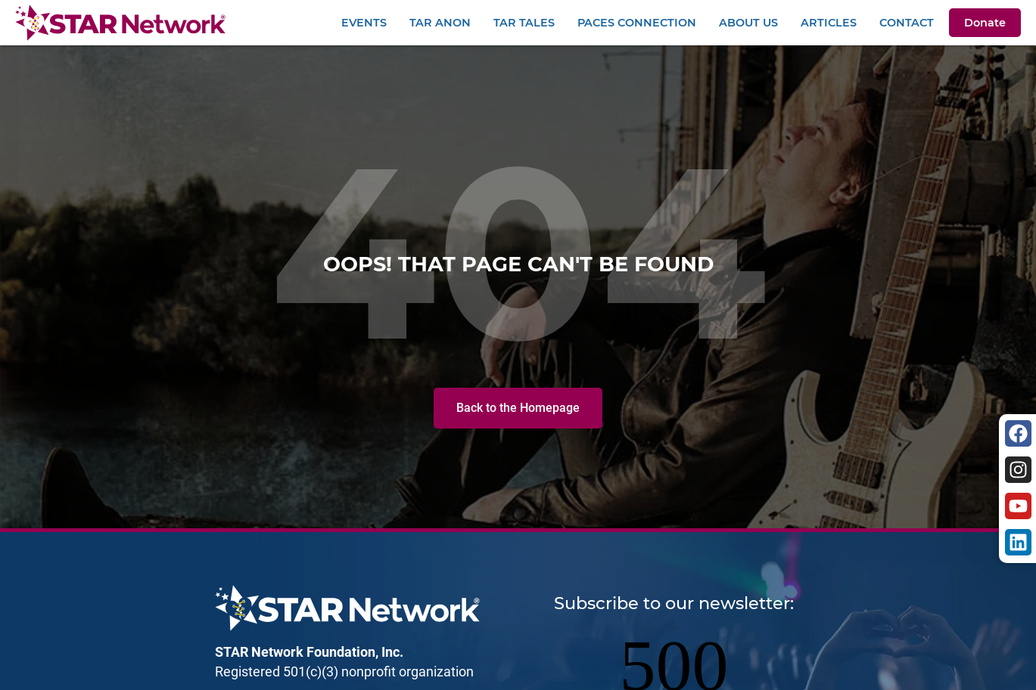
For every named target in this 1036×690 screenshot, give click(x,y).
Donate (985, 22)
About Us (748, 22)
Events (364, 22)
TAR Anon (440, 22)
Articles (829, 22)
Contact (906, 22)
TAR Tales (524, 22)
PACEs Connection (636, 22)
